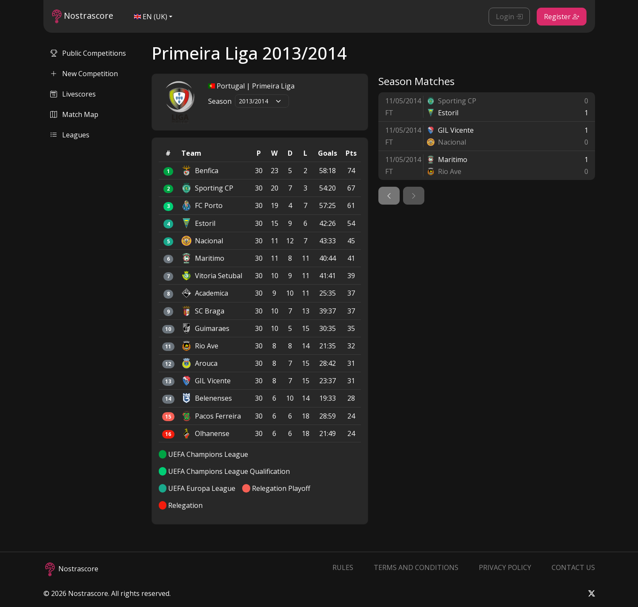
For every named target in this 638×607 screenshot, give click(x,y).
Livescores (73, 94)
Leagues (69, 135)
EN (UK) (150, 16)
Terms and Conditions (416, 567)
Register (561, 16)
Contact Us (573, 567)
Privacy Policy (505, 567)
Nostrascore (82, 16)
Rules (342, 567)
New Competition (84, 73)
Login (509, 16)
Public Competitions (88, 53)
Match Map (74, 114)
